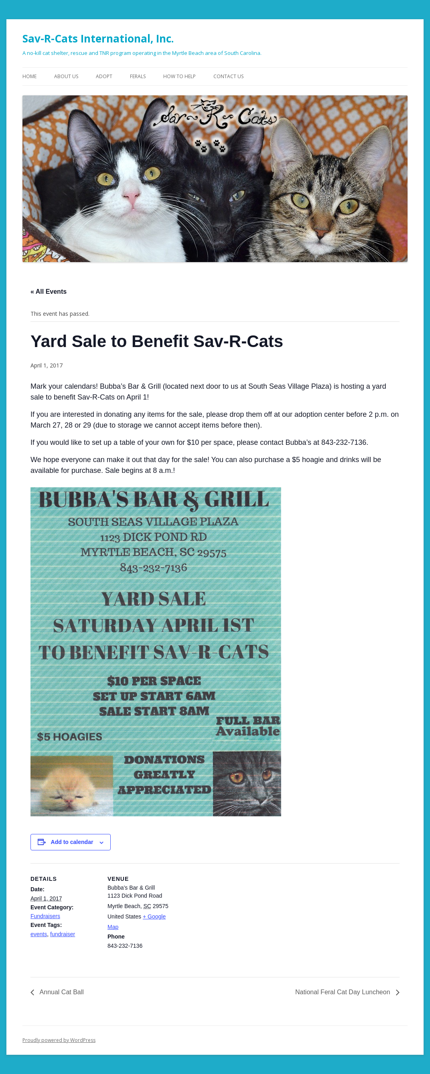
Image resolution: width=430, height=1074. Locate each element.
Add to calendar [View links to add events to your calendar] (72, 842)
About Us (66, 76)
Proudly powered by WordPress (58, 1040)
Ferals (138, 76)
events (38, 934)
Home (29, 76)
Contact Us (228, 76)
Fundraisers (45, 916)
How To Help (179, 76)
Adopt (104, 76)
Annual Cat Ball (61, 992)
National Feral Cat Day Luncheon (343, 992)
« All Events (48, 291)
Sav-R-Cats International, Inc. (98, 38)
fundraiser (62, 934)
